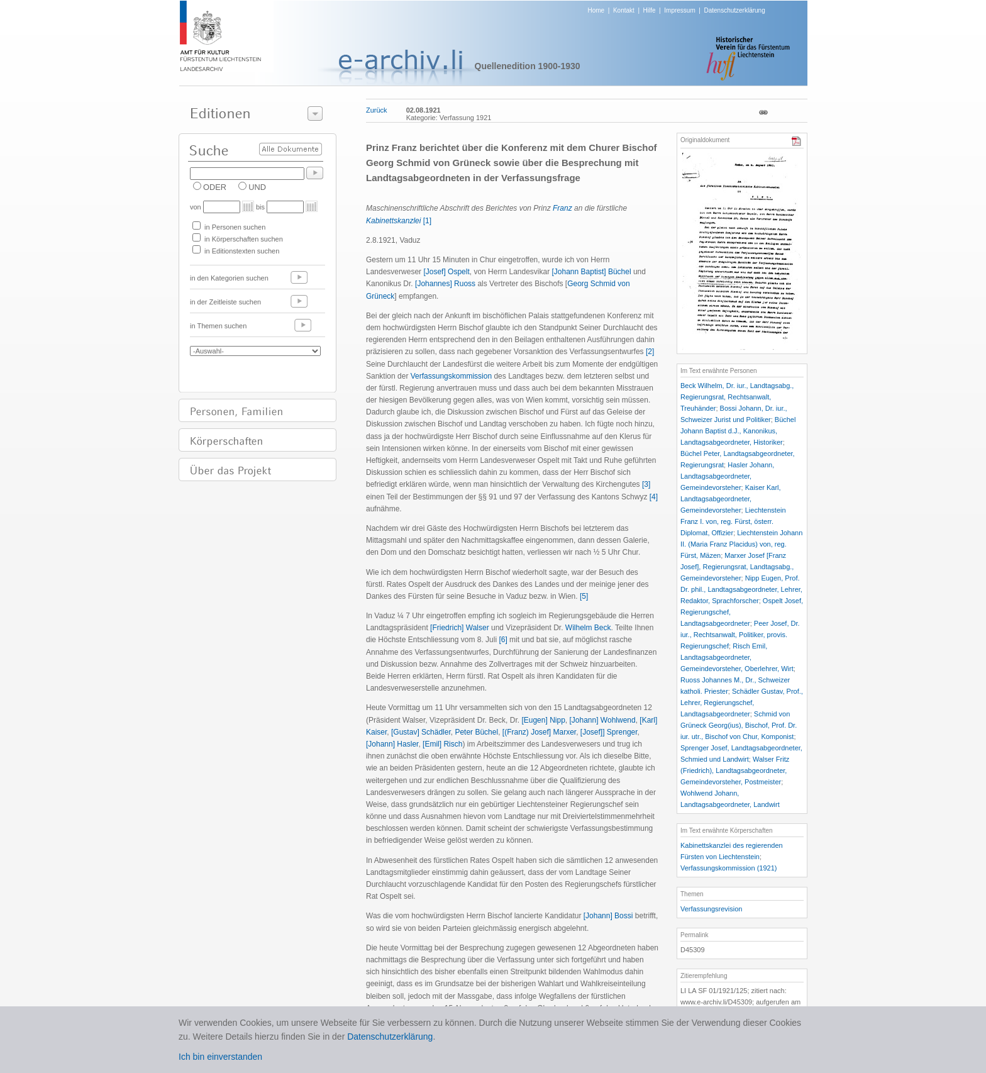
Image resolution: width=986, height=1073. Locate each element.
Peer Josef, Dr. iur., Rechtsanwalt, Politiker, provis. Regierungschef (740, 635)
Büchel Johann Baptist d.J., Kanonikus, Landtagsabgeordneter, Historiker (737, 431)
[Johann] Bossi (608, 915)
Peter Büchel (476, 732)
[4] (654, 496)
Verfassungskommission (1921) (728, 868)
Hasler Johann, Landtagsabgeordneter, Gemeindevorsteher (727, 476)
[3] (646, 484)
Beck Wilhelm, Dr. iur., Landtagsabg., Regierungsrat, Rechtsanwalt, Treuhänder (737, 397)
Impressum (679, 10)
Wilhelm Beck (588, 627)
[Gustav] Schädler (421, 732)
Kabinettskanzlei (393, 220)
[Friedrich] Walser (459, 627)
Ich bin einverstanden (220, 1057)
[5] (584, 596)
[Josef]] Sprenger (609, 732)
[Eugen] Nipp (543, 720)
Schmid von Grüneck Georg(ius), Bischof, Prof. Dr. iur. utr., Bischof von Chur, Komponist (738, 725)
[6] (503, 639)
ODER (214, 187)
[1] (427, 220)
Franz (562, 208)
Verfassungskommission (451, 376)
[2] (650, 351)
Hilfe (649, 10)
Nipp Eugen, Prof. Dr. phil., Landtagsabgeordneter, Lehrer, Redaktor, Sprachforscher (741, 589)
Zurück (376, 110)
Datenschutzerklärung (734, 10)
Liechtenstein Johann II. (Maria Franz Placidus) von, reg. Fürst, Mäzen (741, 544)
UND (257, 187)
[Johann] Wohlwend (603, 720)
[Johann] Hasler (392, 744)
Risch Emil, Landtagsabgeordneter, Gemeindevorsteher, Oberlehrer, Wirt (737, 657)
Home (596, 10)
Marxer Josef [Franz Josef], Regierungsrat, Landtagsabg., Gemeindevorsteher (737, 567)
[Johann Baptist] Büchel (591, 271)
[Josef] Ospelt (446, 271)
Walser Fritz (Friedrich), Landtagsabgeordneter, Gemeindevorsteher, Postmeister (734, 770)
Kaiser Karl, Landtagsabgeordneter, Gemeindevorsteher (730, 499)
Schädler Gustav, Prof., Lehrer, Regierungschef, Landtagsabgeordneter (741, 702)
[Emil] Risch (442, 744)
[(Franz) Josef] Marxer (539, 732)
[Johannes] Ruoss (445, 283)
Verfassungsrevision (711, 909)
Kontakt (623, 10)
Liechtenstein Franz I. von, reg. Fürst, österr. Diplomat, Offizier (733, 521)
